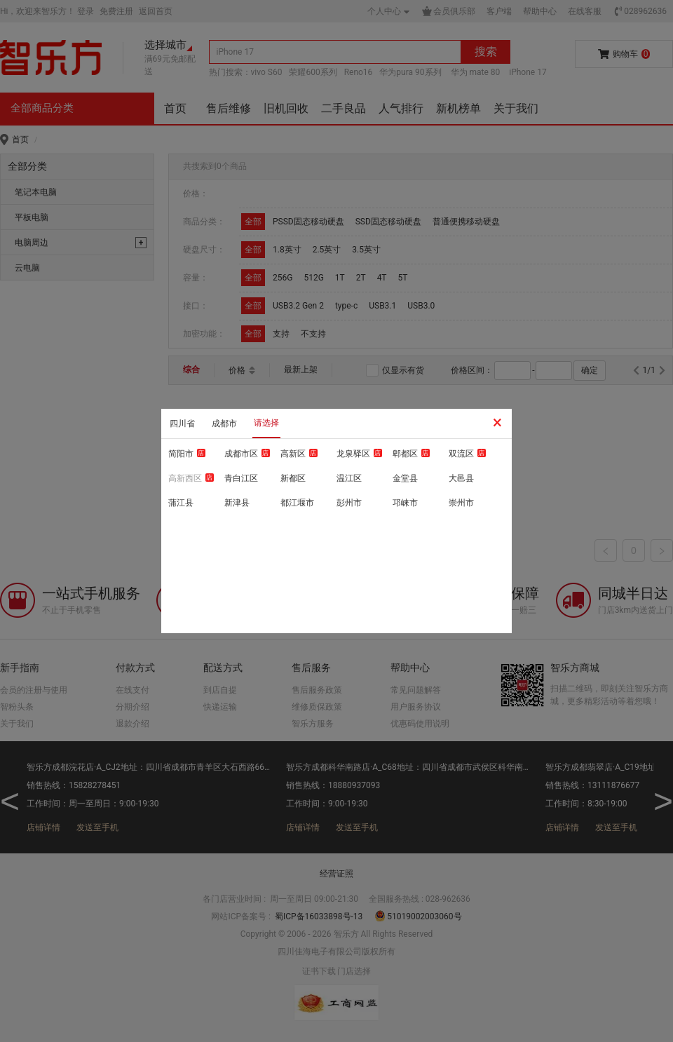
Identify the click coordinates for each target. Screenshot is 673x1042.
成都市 (224, 423)
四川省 (182, 423)
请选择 (266, 423)
